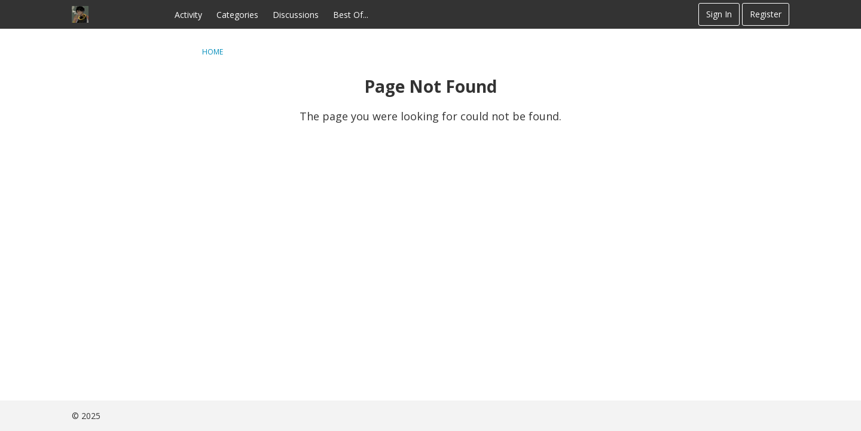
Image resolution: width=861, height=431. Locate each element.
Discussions (296, 14)
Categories (237, 14)
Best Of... (350, 14)
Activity (188, 14)
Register (765, 14)
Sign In (719, 14)
